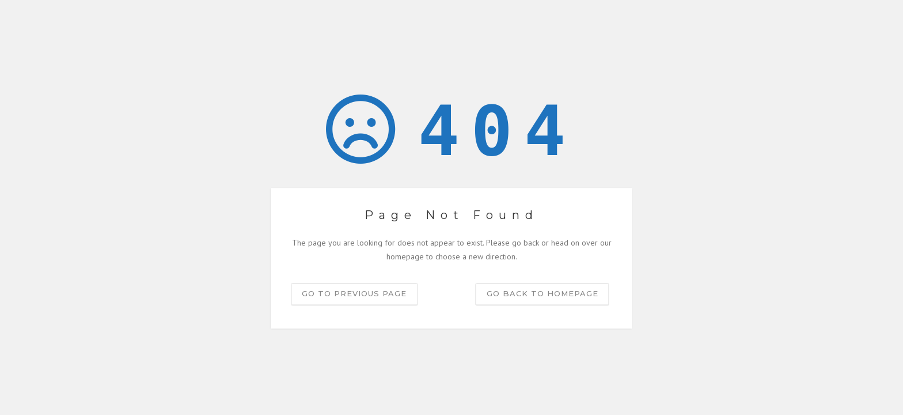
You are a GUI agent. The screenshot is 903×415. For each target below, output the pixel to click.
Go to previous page (354, 293)
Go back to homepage (542, 293)
